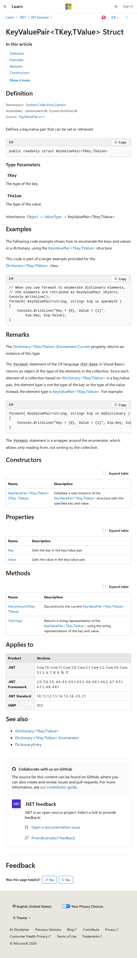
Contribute (91, 929)
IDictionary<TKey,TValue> (84, 377)
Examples (16, 59)
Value (12, 559)
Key (10, 550)
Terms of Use (66, 936)
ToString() (15, 620)
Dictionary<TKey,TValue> (27, 265)
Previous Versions (48, 929)
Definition (17, 53)
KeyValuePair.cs (30, 116)
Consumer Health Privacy (29, 936)
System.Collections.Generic (46, 104)
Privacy (110, 929)
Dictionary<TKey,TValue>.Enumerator (47, 737)
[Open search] (116, 6)
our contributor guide (58, 786)
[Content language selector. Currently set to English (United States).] (32, 906)
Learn (10, 17)
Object (32, 216)
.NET (22, 17)
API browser (40, 17)
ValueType (52, 216)
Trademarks (90, 936)
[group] (68, 420)
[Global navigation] (5, 6)
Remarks (16, 66)
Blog (70, 929)
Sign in (128, 6)
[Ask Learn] (104, 17)
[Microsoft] (68, 6)
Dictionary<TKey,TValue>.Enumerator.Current (51, 346)
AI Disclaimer (19, 929)
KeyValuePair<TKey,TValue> (71, 247)
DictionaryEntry (28, 744)
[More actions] (127, 17)
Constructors (19, 72)
